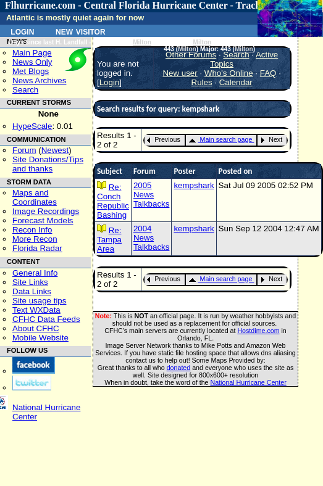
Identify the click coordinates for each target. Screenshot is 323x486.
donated (179, 367)
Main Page (32, 52)
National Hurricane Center (249, 382)
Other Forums (191, 54)
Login (22, 31)
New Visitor (81, 31)
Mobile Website (40, 337)
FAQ (268, 73)
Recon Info (32, 229)
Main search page (220, 139)
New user (179, 73)
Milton (142, 42)
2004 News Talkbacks (151, 238)
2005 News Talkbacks (151, 194)
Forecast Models (42, 220)
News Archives (39, 80)
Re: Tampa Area (109, 239)
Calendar (236, 82)
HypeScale (32, 126)
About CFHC (35, 328)
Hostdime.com (258, 330)
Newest (55, 150)
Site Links (30, 282)
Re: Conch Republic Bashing (113, 201)
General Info (34, 273)
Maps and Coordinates (34, 197)
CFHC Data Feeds (46, 319)
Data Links (31, 291)
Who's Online (228, 73)
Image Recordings (45, 211)
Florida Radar (37, 248)
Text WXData (36, 310)
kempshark (194, 185)
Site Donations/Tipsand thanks (47, 164)
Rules (201, 82)
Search (25, 89)
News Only (32, 62)
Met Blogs (30, 71)
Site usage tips (39, 300)
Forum (24, 150)
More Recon (34, 239)
